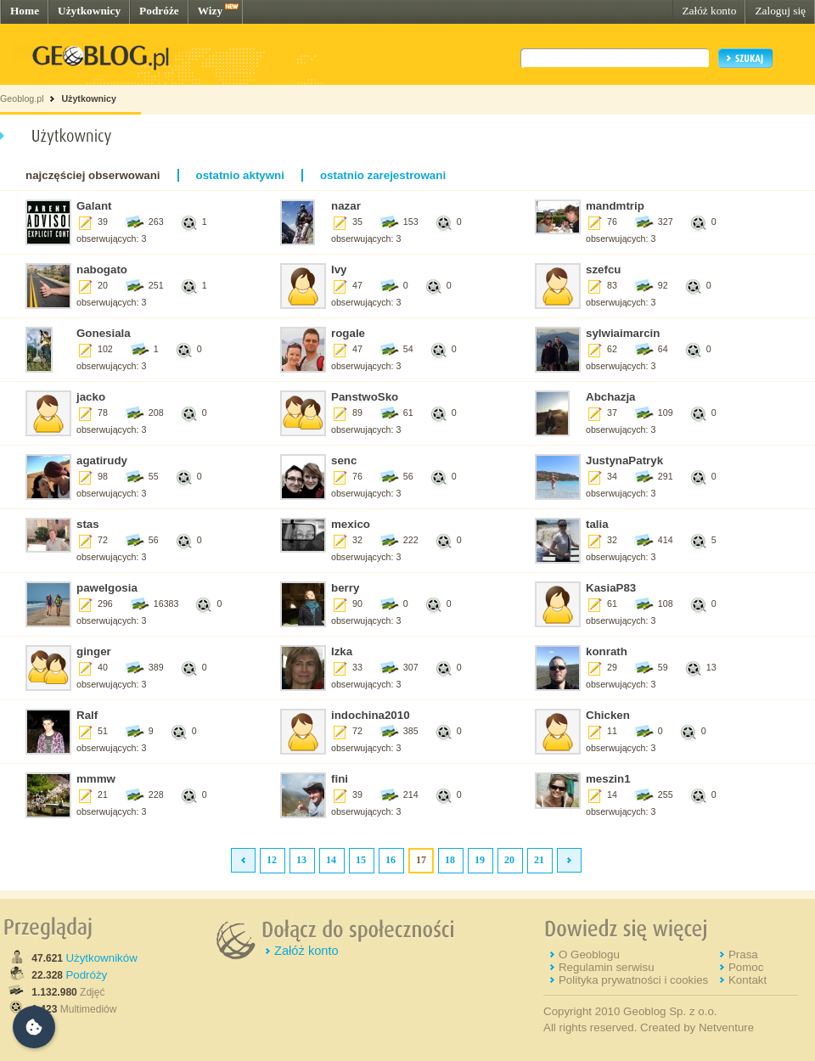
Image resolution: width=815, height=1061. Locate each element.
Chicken (608, 715)
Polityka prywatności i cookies (633, 980)
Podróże (159, 10)
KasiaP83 (611, 587)
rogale (348, 333)
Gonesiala (103, 333)
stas (87, 524)
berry (345, 587)
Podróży (86, 974)
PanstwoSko (364, 396)
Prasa (743, 954)
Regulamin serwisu (607, 967)
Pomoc (745, 967)
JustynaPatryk (624, 460)
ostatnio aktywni (240, 175)
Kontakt (747, 980)
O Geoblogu (589, 954)
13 (301, 860)
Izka (341, 651)
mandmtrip (615, 205)
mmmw (95, 778)
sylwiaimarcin (623, 333)
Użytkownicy (89, 10)
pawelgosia (107, 587)
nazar (346, 205)
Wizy (210, 10)
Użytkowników (101, 958)
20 (509, 860)
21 (539, 860)
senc (344, 460)
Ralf (87, 715)
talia (597, 524)
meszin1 (608, 778)
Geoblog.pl (22, 98)
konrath (606, 651)
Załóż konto (709, 10)
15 (361, 860)
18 (450, 860)
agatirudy (101, 460)
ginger (93, 651)
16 (390, 860)
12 (272, 860)
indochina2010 (370, 715)
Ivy (339, 269)
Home (24, 10)
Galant (93, 205)
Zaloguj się (780, 10)
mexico (350, 524)
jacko (90, 396)
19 (480, 860)
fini (339, 778)
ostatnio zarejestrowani (383, 175)
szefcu (603, 269)
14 (331, 860)
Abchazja (611, 396)
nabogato (101, 269)
